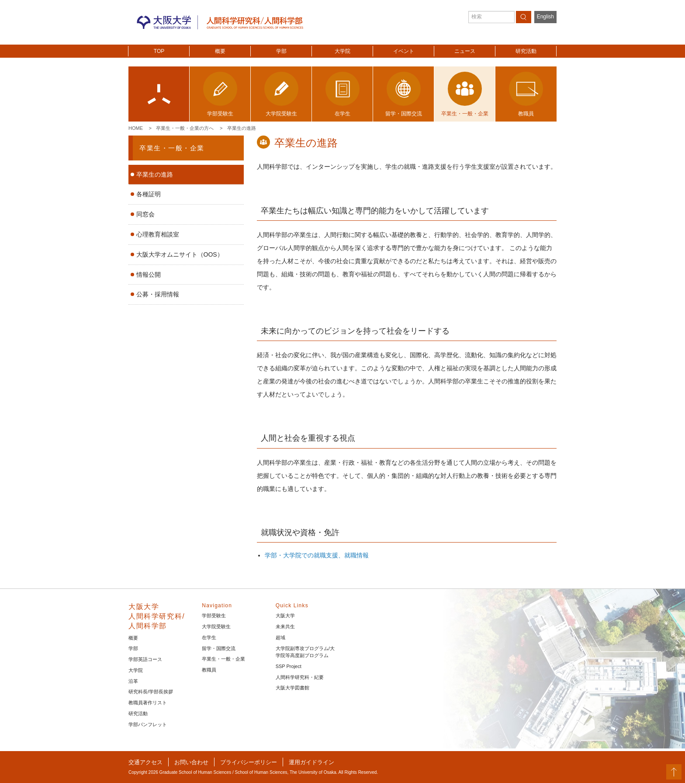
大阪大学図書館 (292, 687)
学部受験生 (214, 615)
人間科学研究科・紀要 (300, 677)
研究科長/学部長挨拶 (150, 691)
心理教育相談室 (157, 234)
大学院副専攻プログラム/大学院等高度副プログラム (305, 652)
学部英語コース (145, 659)
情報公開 (148, 274)
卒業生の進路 (241, 128)
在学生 (209, 637)
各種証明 (148, 194)
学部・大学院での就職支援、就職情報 (317, 555)
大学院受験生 (216, 626)
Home (135, 128)
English (545, 17)
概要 (220, 51)
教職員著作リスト (147, 702)
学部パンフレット (147, 724)
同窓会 (145, 214)
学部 (281, 51)
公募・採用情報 (157, 294)
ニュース (464, 51)
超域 (280, 637)
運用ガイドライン (311, 762)
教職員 (209, 669)
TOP (159, 51)
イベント (403, 51)
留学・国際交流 (218, 648)
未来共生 (285, 626)
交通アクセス (145, 762)
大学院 (342, 51)
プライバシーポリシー (248, 762)
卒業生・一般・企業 (171, 148)
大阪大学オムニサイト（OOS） (179, 254)
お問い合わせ (191, 762)
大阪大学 (285, 615)
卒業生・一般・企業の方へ (185, 128)
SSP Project (288, 666)
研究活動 (525, 51)
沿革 (133, 681)
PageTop (674, 772)
